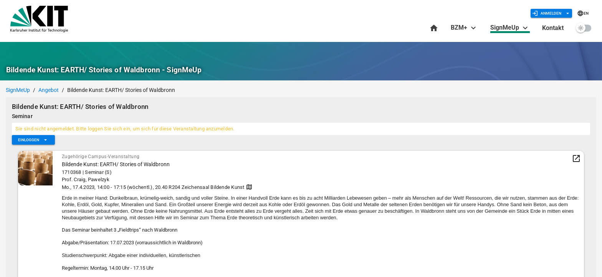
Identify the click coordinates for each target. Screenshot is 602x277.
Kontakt (553, 28)
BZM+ (464, 27)
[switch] (583, 28)
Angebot (48, 90)
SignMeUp (510, 28)
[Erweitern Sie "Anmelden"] (551, 13)
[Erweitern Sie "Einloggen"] (33, 140)
